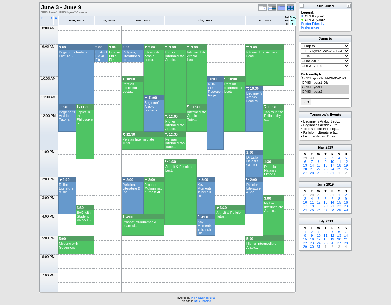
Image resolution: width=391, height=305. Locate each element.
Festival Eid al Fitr (101, 55)
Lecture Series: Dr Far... (321, 136)
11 (339, 162)
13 (305, 165)
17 (332, 165)
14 (312, 165)
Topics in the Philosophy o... (85, 117)
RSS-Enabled (202, 301)
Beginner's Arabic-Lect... (321, 121)
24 (332, 169)
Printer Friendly (312, 23)
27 (305, 173)
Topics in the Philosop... (321, 129)
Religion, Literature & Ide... (131, 55)
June (321, 184)
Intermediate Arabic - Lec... (196, 55)
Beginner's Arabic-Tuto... (321, 125)
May (321, 147)
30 (325, 173)
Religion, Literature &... (320, 132)
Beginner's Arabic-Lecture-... (254, 97)
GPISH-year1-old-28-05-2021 (325, 78)
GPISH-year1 (325, 87)
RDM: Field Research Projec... (215, 89)
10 (332, 162)
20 (305, 169)
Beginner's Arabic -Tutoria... (67, 115)
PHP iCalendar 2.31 (203, 297)
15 (318, 165)
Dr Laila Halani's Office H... (254, 161)
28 (312, 173)
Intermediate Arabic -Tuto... (196, 115)
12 (346, 162)
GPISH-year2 (325, 92)
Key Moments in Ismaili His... (204, 190)
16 (325, 165)
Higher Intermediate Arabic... (174, 55)
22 (318, 169)
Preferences (310, 27)
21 (312, 169)
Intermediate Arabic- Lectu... (154, 55)
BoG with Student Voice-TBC (85, 216)
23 (325, 169)
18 (339, 165)
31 (332, 173)
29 (318, 173)
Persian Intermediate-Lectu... (133, 87)
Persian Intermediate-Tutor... (175, 143)
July (321, 221)
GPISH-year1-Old (325, 83)
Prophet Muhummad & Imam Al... (154, 188)
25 (339, 169)
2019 (329, 147)
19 (346, 165)
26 (346, 169)
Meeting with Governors (68, 245)
